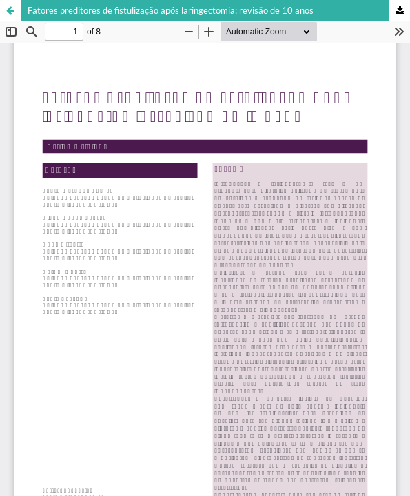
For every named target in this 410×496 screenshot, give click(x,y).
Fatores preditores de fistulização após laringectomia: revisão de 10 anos (171, 10)
